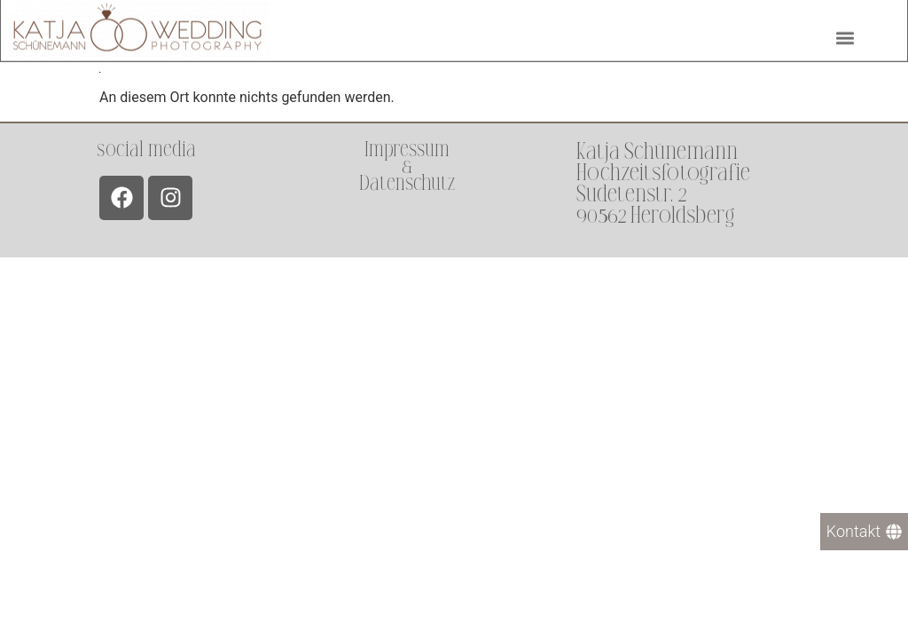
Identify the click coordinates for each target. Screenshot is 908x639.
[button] (844, 36)
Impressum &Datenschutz (407, 166)
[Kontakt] (864, 531)
